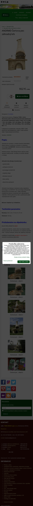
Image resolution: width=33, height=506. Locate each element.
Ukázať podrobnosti (7, 260)
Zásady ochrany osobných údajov (22, 257)
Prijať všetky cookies (23, 261)
